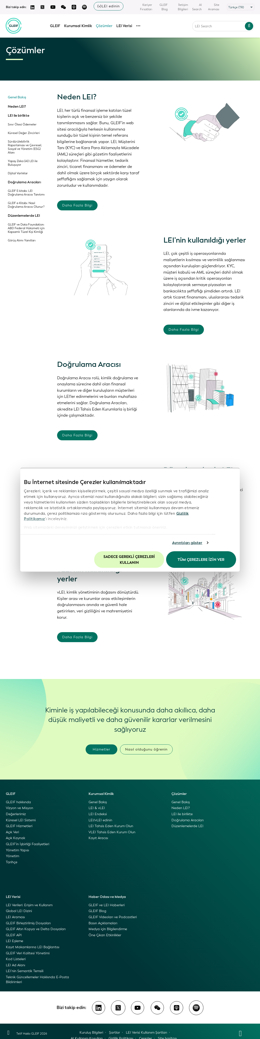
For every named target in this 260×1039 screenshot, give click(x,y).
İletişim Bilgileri (183, 7)
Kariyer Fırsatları (146, 7)
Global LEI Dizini (19, 911)
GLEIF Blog (164, 7)
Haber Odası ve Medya (107, 897)
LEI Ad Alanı (15, 965)
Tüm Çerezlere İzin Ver (201, 559)
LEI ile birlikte (18, 115)
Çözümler (104, 25)
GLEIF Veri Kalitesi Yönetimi (28, 953)
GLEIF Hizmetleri (19, 826)
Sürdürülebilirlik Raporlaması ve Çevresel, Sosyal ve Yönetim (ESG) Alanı (25, 147)
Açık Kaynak (15, 838)
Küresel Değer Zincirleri (24, 133)
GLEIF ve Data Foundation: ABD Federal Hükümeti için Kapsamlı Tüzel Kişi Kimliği (26, 228)
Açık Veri (12, 832)
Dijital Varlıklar (18, 173)
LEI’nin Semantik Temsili (24, 971)
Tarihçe (11, 862)
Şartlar (114, 1032)
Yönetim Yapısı (17, 850)
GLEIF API (14, 935)
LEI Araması (15, 917)
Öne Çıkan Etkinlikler (105, 935)
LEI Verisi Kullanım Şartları (146, 1032)
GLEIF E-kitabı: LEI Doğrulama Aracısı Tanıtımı (26, 192)
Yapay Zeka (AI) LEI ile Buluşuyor (23, 163)
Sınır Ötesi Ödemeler (22, 124)
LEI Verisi (124, 25)
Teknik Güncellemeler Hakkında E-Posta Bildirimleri (37, 979)
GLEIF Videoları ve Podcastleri (113, 917)
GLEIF (55, 25)
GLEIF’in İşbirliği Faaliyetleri (27, 844)
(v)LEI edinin (108, 6)
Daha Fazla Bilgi (77, 205)
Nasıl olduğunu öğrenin (146, 749)
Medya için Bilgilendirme (108, 929)
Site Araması (213, 7)
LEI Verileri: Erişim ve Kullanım (29, 905)
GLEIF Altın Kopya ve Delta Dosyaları (36, 929)
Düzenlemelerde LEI (24, 216)
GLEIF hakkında (18, 802)
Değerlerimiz (16, 814)
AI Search (197, 7)
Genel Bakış (17, 97)
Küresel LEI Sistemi (21, 820)
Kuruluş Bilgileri (91, 1032)
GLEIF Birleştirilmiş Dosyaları (28, 923)
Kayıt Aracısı (98, 838)
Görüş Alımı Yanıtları (22, 240)
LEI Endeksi (98, 814)
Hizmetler (101, 749)
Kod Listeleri (16, 959)
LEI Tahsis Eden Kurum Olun (111, 826)
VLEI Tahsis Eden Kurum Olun (112, 832)
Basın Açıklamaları (103, 923)
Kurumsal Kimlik (78, 25)
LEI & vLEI (97, 808)
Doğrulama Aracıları (24, 182)
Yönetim (12, 856)
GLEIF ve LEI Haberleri (107, 905)
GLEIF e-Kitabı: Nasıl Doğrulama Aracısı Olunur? (26, 205)
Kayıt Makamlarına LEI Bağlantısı (32, 947)
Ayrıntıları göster (187, 542)
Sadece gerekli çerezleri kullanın (129, 559)
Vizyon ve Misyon (19, 808)
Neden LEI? (17, 106)
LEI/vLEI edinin (100, 820)
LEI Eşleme (14, 941)
